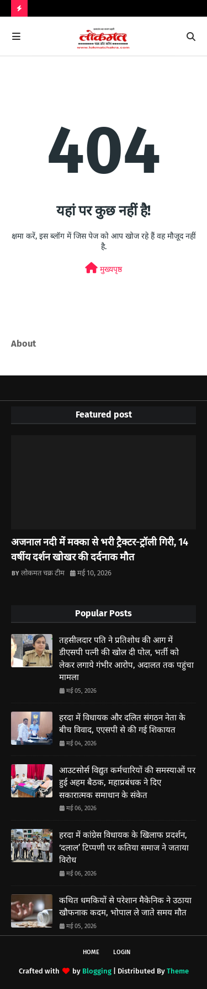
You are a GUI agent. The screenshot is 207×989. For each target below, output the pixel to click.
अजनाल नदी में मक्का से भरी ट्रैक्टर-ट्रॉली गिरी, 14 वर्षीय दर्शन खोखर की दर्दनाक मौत (99, 549)
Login (121, 952)
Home (91, 952)
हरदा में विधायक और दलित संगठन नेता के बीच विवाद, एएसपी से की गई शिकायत (122, 724)
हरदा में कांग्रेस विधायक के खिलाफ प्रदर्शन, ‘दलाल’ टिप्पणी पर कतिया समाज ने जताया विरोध (124, 847)
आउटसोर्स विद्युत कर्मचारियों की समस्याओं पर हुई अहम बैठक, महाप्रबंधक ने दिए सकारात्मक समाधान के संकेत (127, 782)
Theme (178, 971)
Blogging (97, 971)
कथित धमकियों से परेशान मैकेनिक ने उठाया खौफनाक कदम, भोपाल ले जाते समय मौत (125, 906)
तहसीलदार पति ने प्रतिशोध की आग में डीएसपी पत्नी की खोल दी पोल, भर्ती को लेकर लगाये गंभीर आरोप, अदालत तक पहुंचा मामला (126, 659)
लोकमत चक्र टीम (43, 573)
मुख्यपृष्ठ (103, 268)
